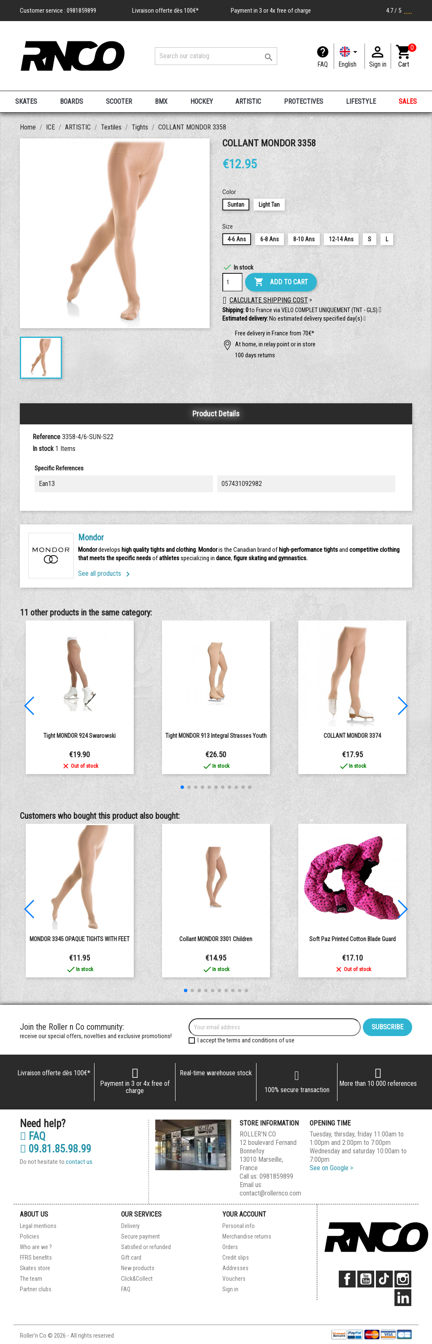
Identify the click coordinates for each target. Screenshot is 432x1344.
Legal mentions (38, 1226)
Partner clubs (35, 1289)
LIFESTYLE (361, 101)
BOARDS (71, 101)
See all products (105, 573)
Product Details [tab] (216, 413)
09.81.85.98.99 (55, 1149)
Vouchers (234, 1278)
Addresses (235, 1268)
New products (137, 1268)
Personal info (238, 1226)
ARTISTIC (248, 101)
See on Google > (331, 1168)
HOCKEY (201, 101)
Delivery (130, 1226)
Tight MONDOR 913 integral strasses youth (216, 735)
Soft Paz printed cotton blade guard (352, 939)
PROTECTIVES (303, 101)
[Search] (216, 56)
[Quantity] (232, 282)
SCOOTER (119, 101)
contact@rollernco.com (270, 1193)
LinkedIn (402, 1297)
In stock (43, 449)
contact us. (80, 1162)
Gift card (131, 1257)
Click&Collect (137, 1278)
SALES (408, 101)
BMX (161, 101)
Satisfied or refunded (146, 1247)
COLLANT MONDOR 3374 (352, 735)
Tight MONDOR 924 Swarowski (79, 735)
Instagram (402, 1279)
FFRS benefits (36, 1257)
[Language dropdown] (349, 56)
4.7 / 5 (399, 10)
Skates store (35, 1268)
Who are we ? (36, 1247)
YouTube (365, 1279)
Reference (46, 437)
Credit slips (235, 1257)
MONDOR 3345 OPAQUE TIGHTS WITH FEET (80, 939)
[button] (365, 319)
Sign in (230, 1289)
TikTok (384, 1279)
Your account (244, 1214)
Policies (29, 1236)
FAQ (322, 64)
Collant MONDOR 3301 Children (215, 939)
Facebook (347, 1279)
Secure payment (140, 1236)
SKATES (26, 101)
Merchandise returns (246, 1236)
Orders (230, 1247)
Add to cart (281, 282)
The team (31, 1278)
